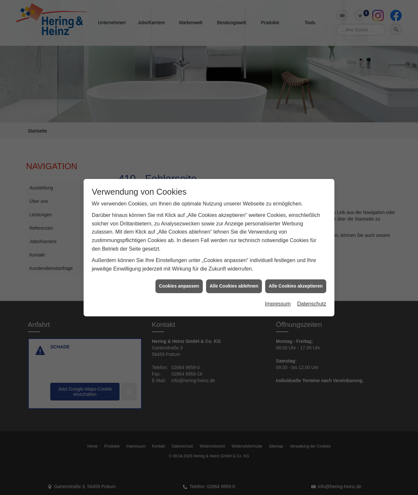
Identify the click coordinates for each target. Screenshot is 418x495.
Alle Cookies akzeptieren (296, 281)
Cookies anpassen (179, 281)
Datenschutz (311, 298)
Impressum (278, 298)
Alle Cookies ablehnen (234, 281)
